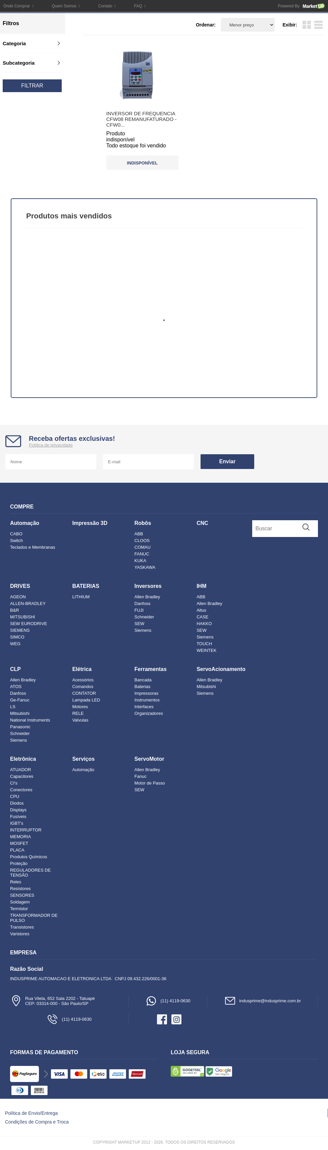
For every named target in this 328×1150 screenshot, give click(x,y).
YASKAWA (144, 567)
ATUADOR (20, 769)
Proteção (19, 863)
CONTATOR (84, 693)
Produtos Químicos (28, 856)
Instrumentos (147, 699)
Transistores (22, 927)
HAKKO (204, 623)
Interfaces (144, 706)
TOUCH (204, 643)
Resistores (20, 888)
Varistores (20, 933)
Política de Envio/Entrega (31, 1113)
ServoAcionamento (221, 669)
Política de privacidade (51, 445)
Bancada (143, 679)
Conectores (21, 789)
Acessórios (83, 679)
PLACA (17, 850)
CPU (14, 796)
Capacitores (21, 776)
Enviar (227, 461)
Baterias (142, 686)
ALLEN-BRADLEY (28, 603)
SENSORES (22, 895)
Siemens (143, 630)
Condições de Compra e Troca (37, 1122)
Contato (105, 6)
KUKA (140, 560)
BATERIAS (85, 586)
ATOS (15, 686)
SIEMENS (20, 630)
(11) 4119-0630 (168, 1001)
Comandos (82, 686)
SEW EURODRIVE (28, 623)
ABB (138, 533)
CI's (13, 783)
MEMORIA (20, 836)
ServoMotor (149, 759)
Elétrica (82, 669)
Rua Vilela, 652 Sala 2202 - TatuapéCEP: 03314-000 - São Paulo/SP (52, 1001)
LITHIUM (81, 596)
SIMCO (17, 636)
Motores (80, 706)
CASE (202, 616)
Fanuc (140, 776)
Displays (18, 809)
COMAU (142, 547)
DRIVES (20, 586)
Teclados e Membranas (32, 547)
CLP (15, 669)
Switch (16, 540)
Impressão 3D (89, 523)
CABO (16, 533)
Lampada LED (86, 699)
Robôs (142, 523)
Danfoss (142, 603)
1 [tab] (164, 320)
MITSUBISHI (22, 616)
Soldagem (20, 901)
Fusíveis (18, 816)
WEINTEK (206, 650)
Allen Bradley (147, 596)
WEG (15, 643)
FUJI (139, 610)
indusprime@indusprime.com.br (262, 1001)
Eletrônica (23, 759)
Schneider (144, 616)
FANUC (141, 553)
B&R (14, 610)
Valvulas (80, 720)
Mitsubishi (20, 713)
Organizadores (148, 713)
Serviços (83, 759)
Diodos (16, 803)
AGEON (18, 596)
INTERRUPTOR (26, 829)
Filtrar (32, 85)
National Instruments (30, 720)
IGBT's (16, 823)
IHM (201, 586)
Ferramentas (150, 669)
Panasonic (20, 726)
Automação (24, 523)
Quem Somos (64, 6)
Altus (201, 610)
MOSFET (19, 843)
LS (12, 706)
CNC (202, 523)
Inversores (148, 586)
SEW (139, 623)
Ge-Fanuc (20, 699)
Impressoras (146, 693)
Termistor (19, 908)
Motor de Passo (149, 783)
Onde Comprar (16, 6)
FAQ (138, 6)
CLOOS (142, 540)
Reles (15, 881)
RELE (78, 713)
